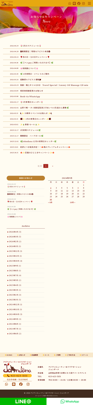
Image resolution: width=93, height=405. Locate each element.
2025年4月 (15, 285)
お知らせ (22, 355)
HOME (9, 355)
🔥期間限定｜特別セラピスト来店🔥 (20, 194)
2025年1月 (15, 299)
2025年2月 (15, 295)
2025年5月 (15, 280)
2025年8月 (15, 270)
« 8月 (50, 202)
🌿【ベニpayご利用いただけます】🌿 (21, 209)
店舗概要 (34, 355)
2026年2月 (15, 241)
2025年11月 (15, 256)
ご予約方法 (71, 355)
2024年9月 (15, 319)
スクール (84, 355)
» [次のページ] (52, 166)
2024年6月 (15, 333)
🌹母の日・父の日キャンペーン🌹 (20, 201)
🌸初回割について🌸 (15, 216)
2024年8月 (15, 324)
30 (51, 199)
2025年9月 (15, 265)
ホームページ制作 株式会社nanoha (46, 396)
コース (46, 355)
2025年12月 (15, 251)
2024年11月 (15, 309)
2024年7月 (15, 329)
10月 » (72, 202)
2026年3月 (15, 236)
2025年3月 (15, 290)
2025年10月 (15, 261)
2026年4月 (15, 232)
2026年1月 (15, 246)
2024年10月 (15, 314)
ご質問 (58, 355)
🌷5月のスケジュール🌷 (16, 186)
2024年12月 (15, 304)
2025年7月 (15, 275)
